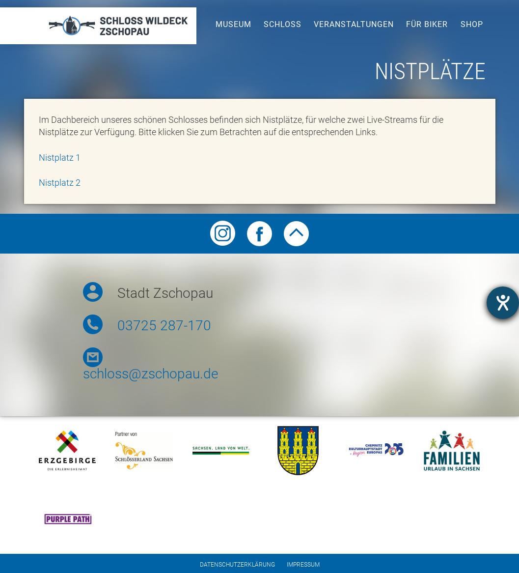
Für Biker (427, 24)
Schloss (282, 24)
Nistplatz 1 (60, 157)
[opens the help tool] (503, 302)
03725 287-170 (164, 325)
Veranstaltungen (354, 24)
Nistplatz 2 (60, 182)
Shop (472, 24)
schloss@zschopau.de (150, 374)
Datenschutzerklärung (237, 564)
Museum (233, 24)
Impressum (303, 564)
